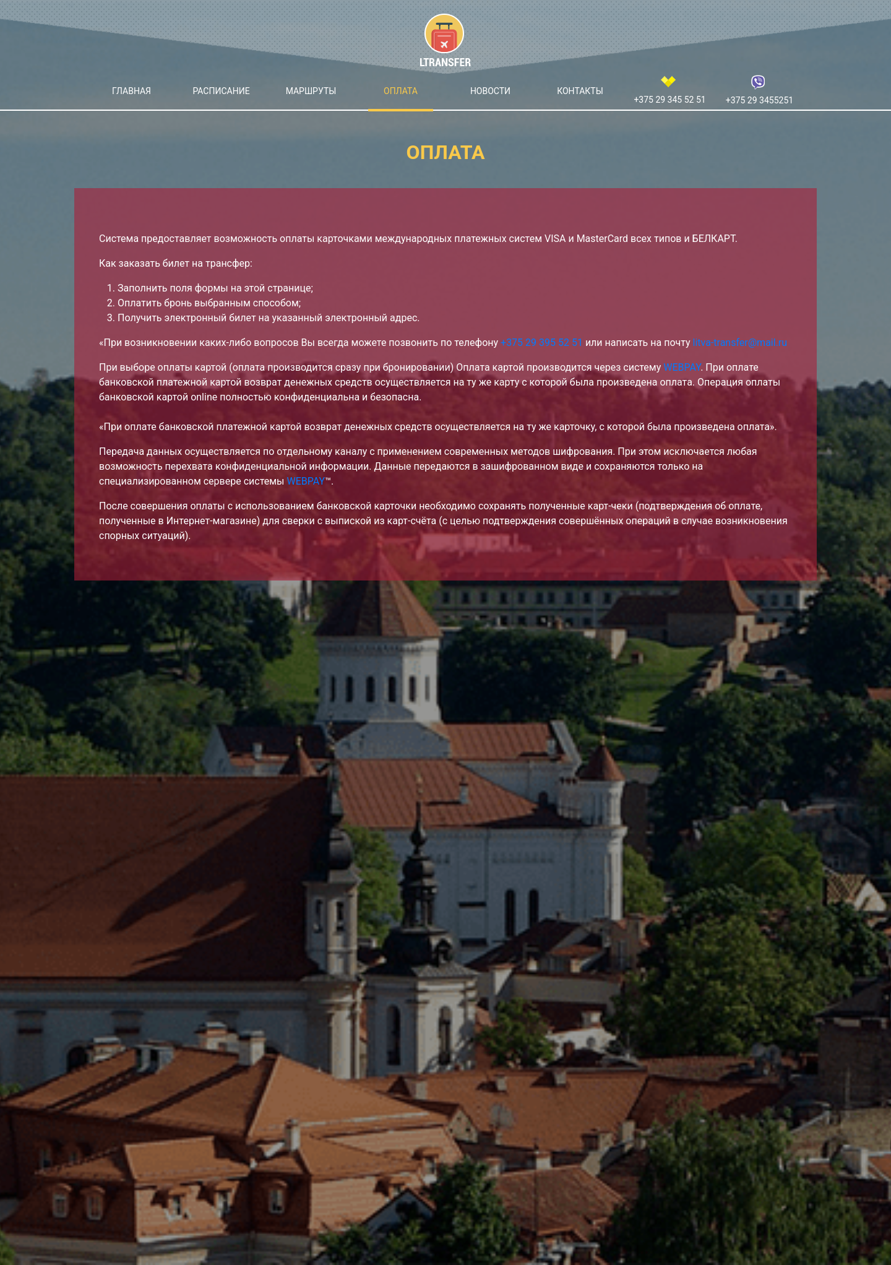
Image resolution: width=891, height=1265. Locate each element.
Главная (131, 91)
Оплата (401, 91)
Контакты (580, 91)
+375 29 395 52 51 (542, 342)
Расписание (220, 91)
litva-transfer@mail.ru (740, 342)
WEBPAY (681, 367)
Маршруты (311, 91)
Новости (490, 91)
